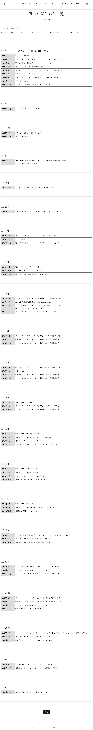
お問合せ (78, 5)
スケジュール (15, 5)
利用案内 (24, 5)
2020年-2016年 (46, 32)
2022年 (28, 32)
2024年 (13, 32)
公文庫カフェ (44, 5)
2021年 (36, 32)
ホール (30, 5)
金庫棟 (36, 5)
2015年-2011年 (60, 32)
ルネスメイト (54, 5)
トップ (3, 28)
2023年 (21, 32)
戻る (46, 712)
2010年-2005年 (73, 32)
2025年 (5, 32)
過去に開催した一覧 (12, 28)
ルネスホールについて (67, 5)
